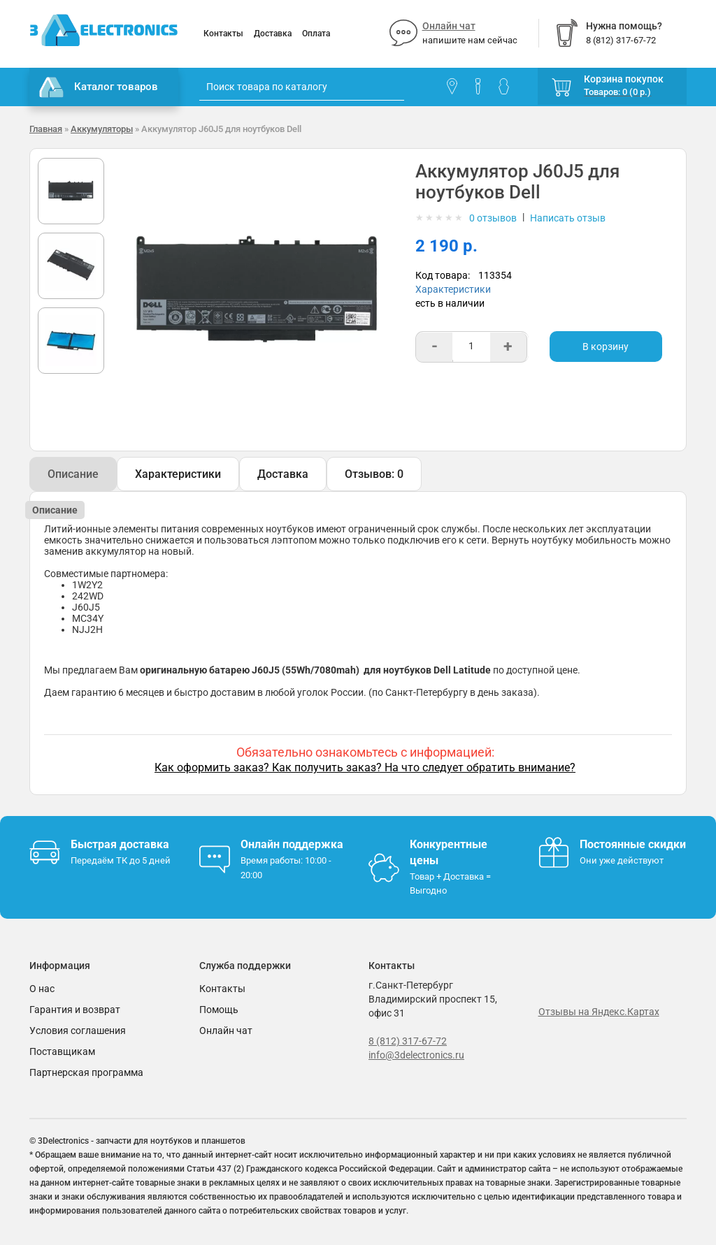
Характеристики (453, 289)
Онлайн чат (448, 25)
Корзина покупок (624, 79)
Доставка (273, 33)
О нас (42, 988)
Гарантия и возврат (74, 1009)
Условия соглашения (77, 1030)
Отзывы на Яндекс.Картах (598, 1011)
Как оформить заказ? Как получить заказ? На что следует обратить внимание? (365, 767)
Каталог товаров (98, 87)
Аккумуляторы (102, 129)
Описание (73, 474)
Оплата (316, 33)
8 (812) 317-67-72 (407, 1041)
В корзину (605, 346)
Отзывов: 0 (374, 474)
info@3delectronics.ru (416, 1055)
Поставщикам (62, 1051)
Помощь (218, 1009)
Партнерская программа (86, 1072)
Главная (45, 129)
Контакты (223, 33)
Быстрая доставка (120, 844)
